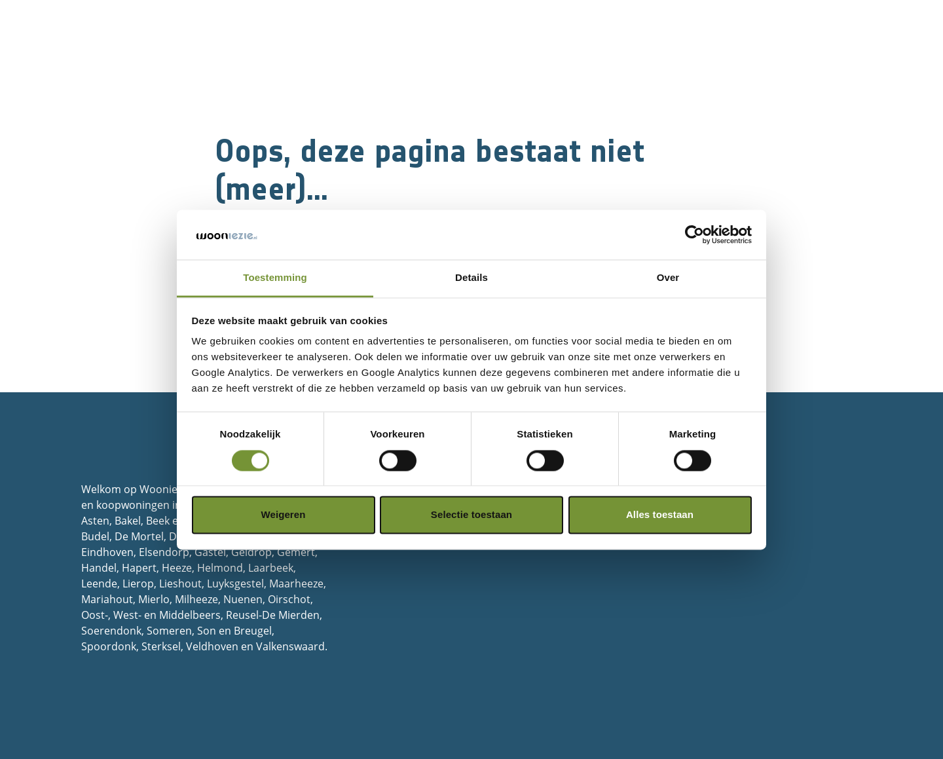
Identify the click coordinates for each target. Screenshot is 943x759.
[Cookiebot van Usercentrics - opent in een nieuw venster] (694, 234)
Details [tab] (471, 278)
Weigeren (283, 515)
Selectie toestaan (471, 515)
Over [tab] (668, 278)
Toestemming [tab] (275, 278)
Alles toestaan (659, 515)
